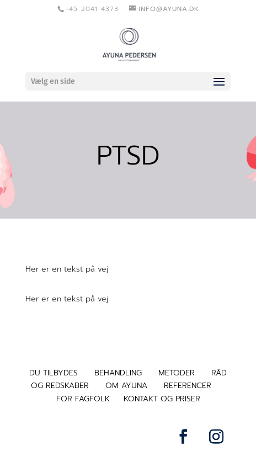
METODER (176, 373)
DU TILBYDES (53, 373)
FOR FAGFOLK (83, 399)
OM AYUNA (126, 385)
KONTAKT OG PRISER (162, 399)
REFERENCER (187, 385)
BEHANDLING (118, 373)
